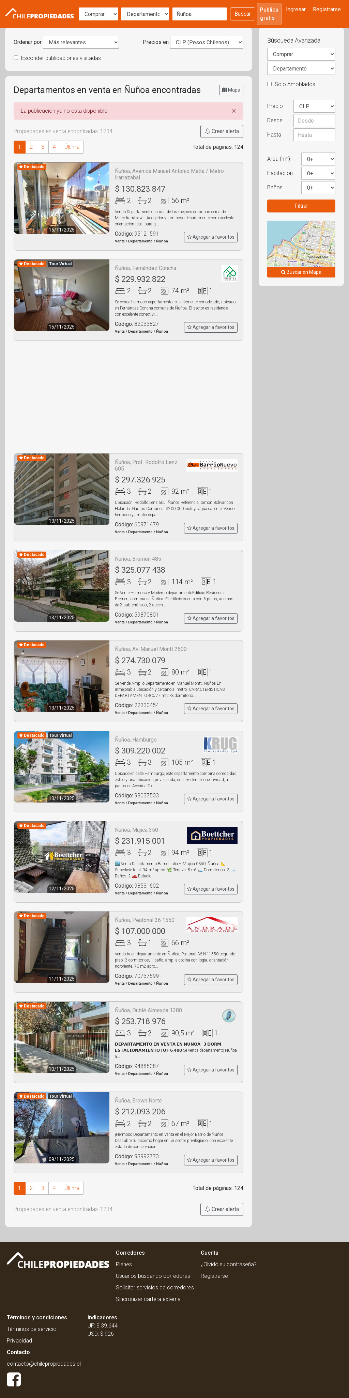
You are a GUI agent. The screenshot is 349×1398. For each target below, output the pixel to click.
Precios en (156, 42)
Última (71, 147)
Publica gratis (269, 13)
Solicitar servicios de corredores (155, 1287)
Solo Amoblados (291, 84)
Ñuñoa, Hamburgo (136, 739)
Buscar (242, 14)
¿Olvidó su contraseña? (229, 1264)
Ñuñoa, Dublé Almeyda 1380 (148, 1010)
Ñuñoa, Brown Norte (138, 1100)
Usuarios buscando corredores (153, 1276)
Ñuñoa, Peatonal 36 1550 (144, 920)
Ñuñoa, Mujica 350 (136, 830)
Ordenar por (28, 42)
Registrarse (327, 9)
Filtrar (301, 206)
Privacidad (19, 1340)
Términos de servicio (32, 1329)
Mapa (231, 90)
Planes (124, 1264)
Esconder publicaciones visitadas (57, 58)
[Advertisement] (128, 397)
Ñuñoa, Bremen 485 (138, 559)
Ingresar (296, 9)
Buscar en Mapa (301, 272)
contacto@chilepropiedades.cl (44, 1364)
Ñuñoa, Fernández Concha (145, 268)
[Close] (234, 111)
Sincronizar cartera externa (148, 1299)
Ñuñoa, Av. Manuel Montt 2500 (151, 649)
